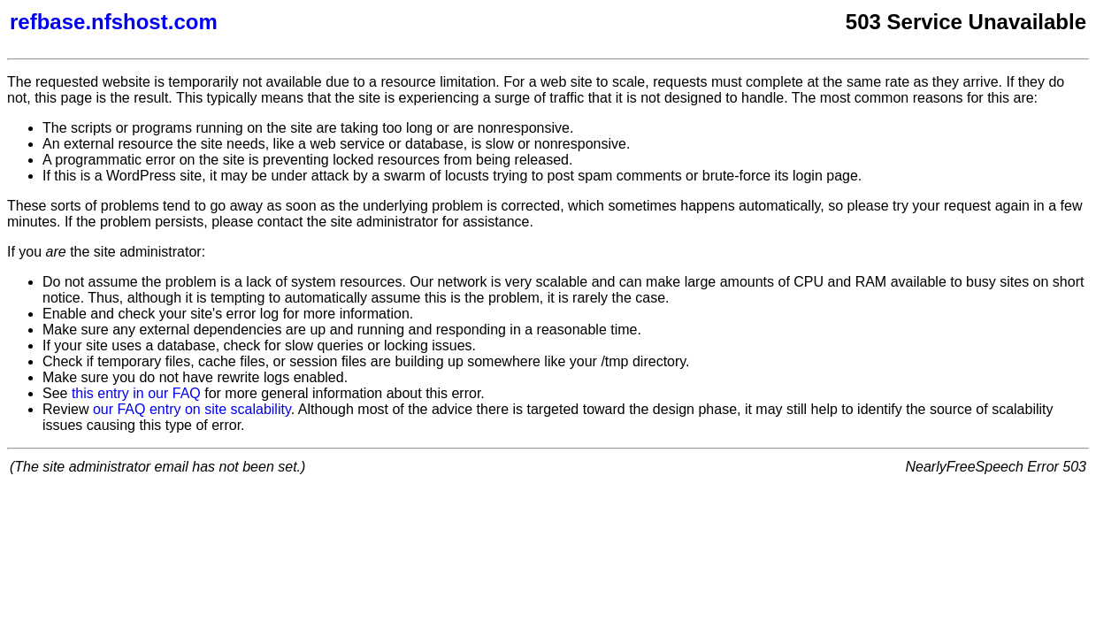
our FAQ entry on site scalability (192, 409)
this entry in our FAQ (136, 393)
